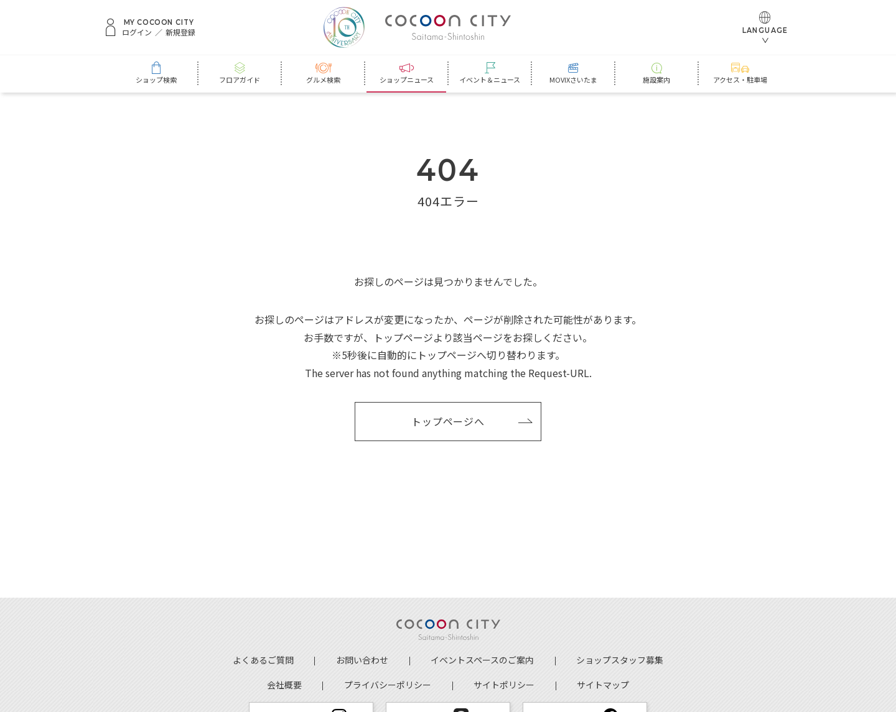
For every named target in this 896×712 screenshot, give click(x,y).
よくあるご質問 (263, 660)
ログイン (137, 32)
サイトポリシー (504, 684)
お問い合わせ (362, 660)
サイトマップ (603, 684)
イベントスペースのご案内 (482, 660)
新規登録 (180, 32)
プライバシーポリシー (387, 684)
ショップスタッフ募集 (619, 660)
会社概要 (284, 684)
